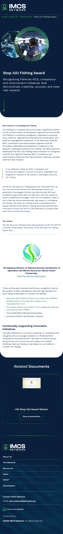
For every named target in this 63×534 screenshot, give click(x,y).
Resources (8, 468)
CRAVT (6, 480)
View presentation (31, 416)
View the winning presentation (31, 276)
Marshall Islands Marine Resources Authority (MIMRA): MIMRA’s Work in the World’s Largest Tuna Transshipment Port (32, 301)
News (5, 474)
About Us (7, 457)
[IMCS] (13, 7)
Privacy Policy (9, 516)
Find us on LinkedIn (15, 509)
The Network (9, 462)
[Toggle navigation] (59, 8)
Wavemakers (9, 486)
